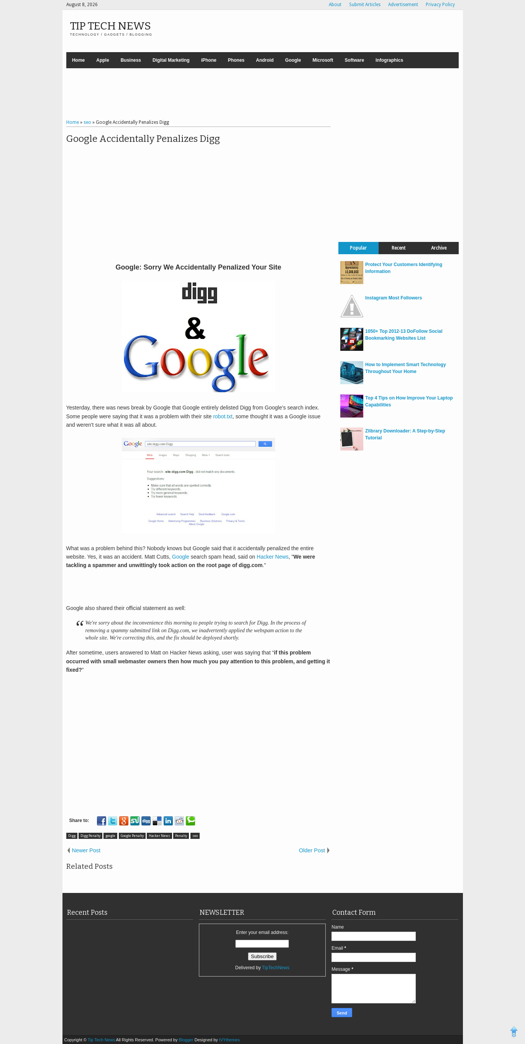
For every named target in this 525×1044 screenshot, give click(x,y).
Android (265, 60)
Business (131, 60)
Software (354, 60)
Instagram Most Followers (393, 298)
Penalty (181, 836)
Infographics (389, 60)
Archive (438, 248)
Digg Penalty (90, 836)
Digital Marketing (171, 60)
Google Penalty (132, 836)
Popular (358, 248)
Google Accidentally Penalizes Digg (143, 138)
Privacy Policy (440, 4)
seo (195, 836)
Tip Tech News (110, 26)
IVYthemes (229, 1039)
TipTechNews (276, 967)
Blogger (186, 1039)
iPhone (209, 60)
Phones (236, 60)
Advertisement (403, 4)
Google (293, 60)
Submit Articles (365, 4)
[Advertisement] (262, 94)
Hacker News (273, 557)
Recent (398, 248)
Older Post (312, 850)
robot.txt (223, 416)
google (110, 836)
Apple (102, 60)
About (335, 4)
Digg (71, 836)
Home (78, 60)
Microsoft (322, 60)
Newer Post (86, 850)
